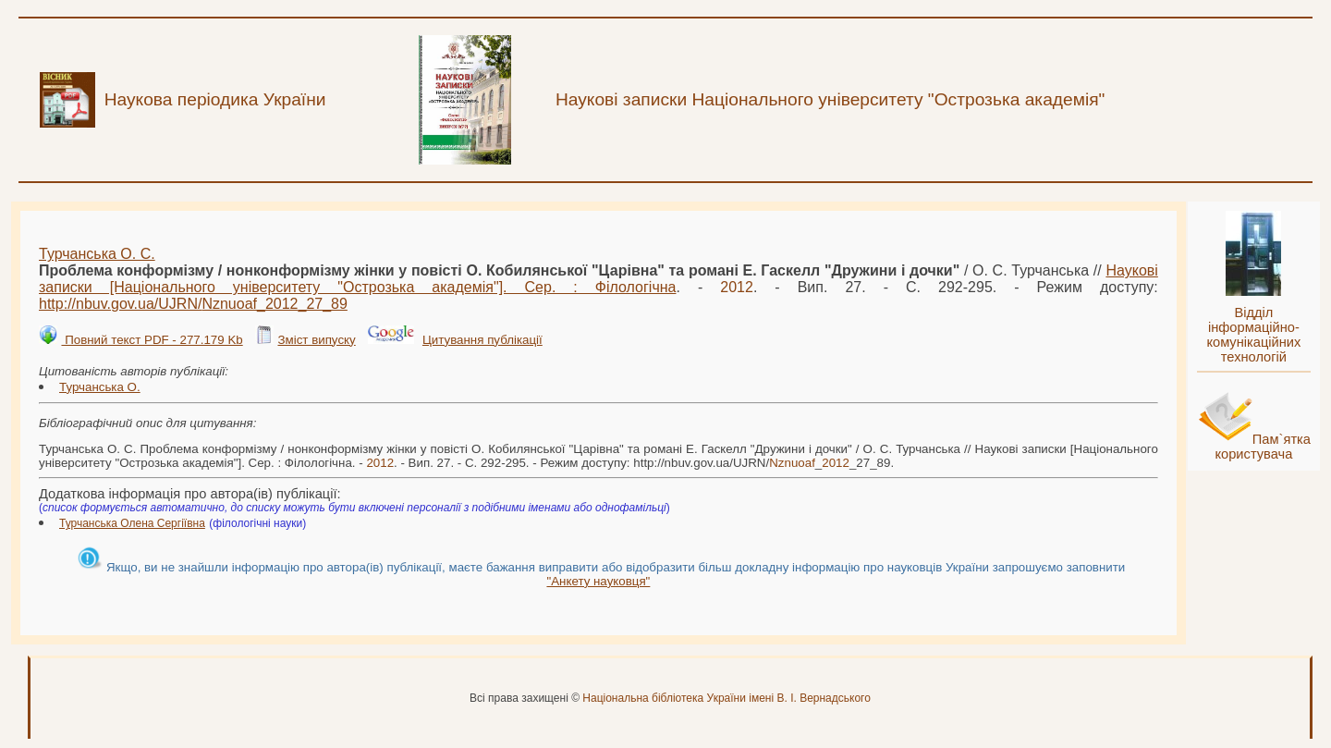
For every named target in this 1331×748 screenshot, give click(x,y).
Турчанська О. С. (97, 254)
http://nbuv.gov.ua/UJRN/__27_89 (193, 304)
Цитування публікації (482, 340)
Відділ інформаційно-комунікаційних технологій (1253, 334)
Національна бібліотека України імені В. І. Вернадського (726, 698)
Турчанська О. (99, 387)
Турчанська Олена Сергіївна (132, 523)
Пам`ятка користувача (1263, 446)
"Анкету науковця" (598, 581)
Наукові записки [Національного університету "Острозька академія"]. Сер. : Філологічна (598, 279)
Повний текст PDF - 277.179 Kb (151, 340)
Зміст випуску (316, 340)
